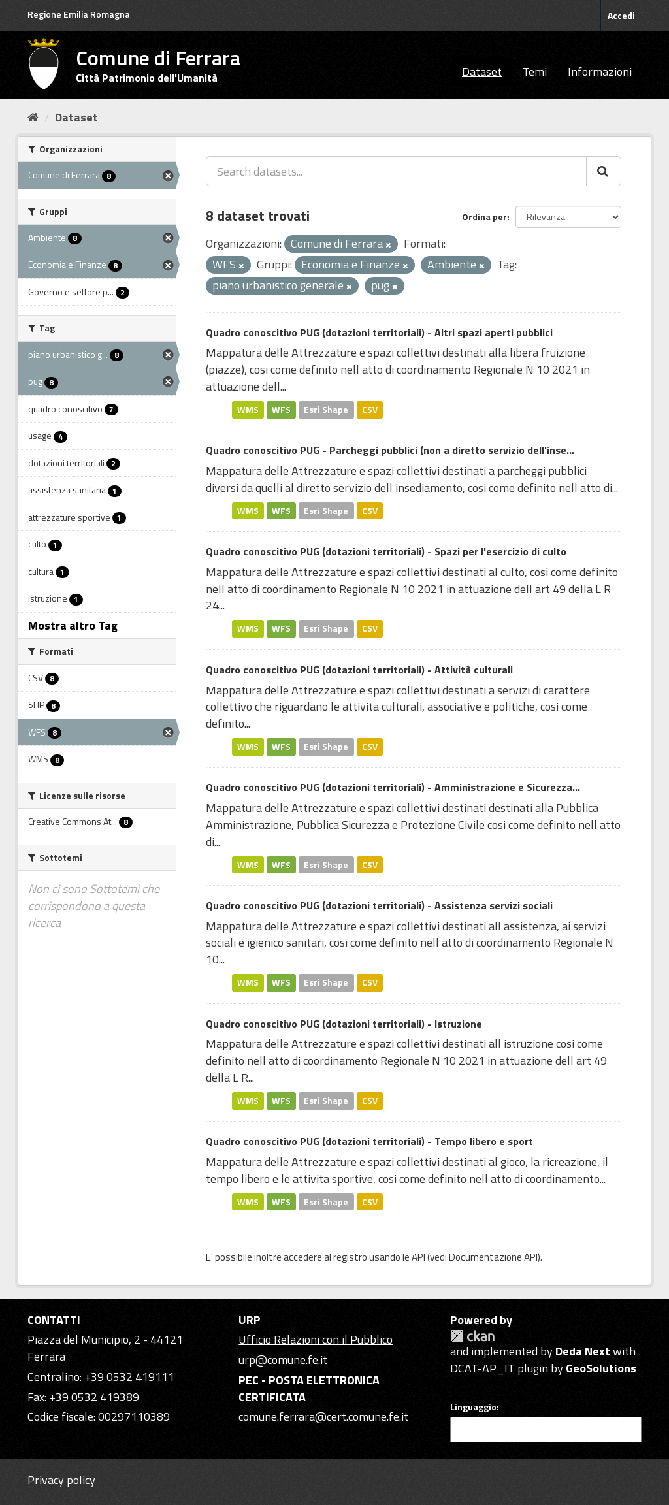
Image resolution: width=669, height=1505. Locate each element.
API (418, 1257)
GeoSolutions (601, 1368)
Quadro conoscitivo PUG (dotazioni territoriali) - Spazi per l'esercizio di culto (386, 551)
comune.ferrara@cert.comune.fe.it (323, 1416)
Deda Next (582, 1351)
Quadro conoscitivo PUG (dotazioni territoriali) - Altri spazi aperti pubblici (379, 332)
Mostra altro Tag (73, 625)
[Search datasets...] (396, 171)
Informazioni (600, 71)
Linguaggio (473, 1407)
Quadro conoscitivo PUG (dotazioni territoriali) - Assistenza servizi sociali (379, 905)
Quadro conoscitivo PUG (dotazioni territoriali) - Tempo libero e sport (369, 1141)
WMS (248, 409)
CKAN (472, 1336)
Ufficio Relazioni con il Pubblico (315, 1339)
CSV (370, 409)
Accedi (621, 15)
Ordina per (484, 216)
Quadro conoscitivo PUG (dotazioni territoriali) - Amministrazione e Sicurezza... (393, 787)
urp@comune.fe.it (282, 1359)
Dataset (482, 71)
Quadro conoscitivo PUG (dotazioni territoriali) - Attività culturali (359, 669)
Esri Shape (326, 409)
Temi (535, 71)
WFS (281, 409)
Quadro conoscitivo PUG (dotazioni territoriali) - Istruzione (344, 1023)
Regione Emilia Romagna (78, 14)
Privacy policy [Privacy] (61, 1480)
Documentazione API (493, 1257)
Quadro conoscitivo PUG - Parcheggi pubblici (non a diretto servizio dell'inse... (390, 450)
